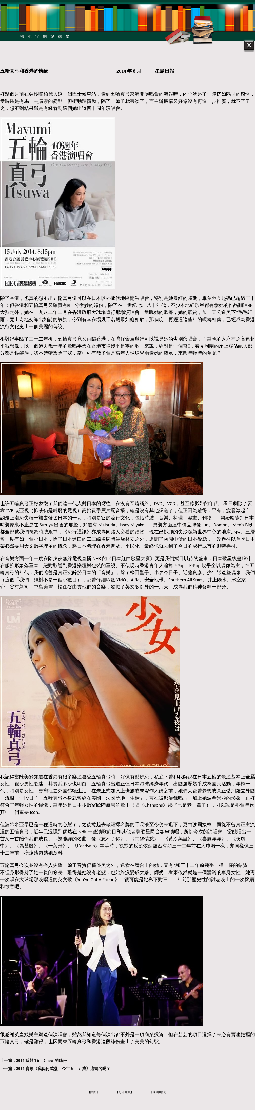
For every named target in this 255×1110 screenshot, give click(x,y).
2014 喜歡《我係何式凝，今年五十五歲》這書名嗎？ (63, 1068)
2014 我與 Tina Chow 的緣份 (41, 1060)
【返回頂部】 (159, 1092)
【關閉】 (93, 1092)
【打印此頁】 (124, 1092)
